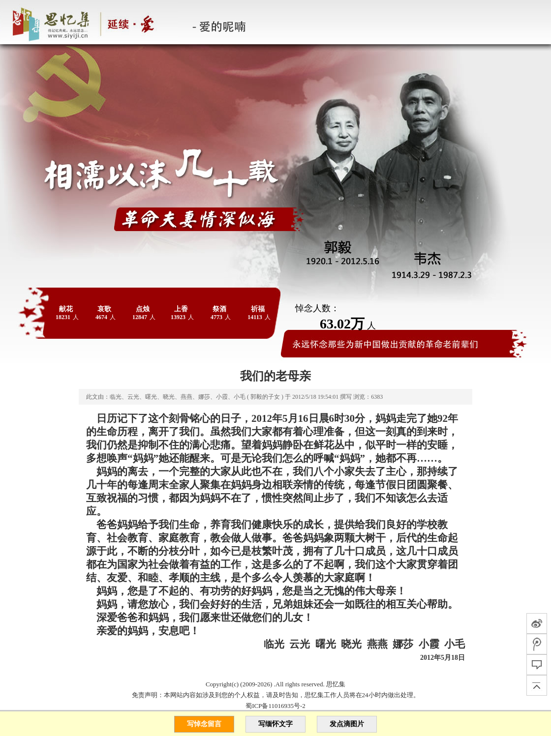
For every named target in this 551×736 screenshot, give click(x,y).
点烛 (143, 309)
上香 (181, 309)
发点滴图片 (347, 724)
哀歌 (104, 309)
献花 (66, 309)
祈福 (258, 309)
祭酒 (219, 309)
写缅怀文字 (275, 724)
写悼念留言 (204, 724)
